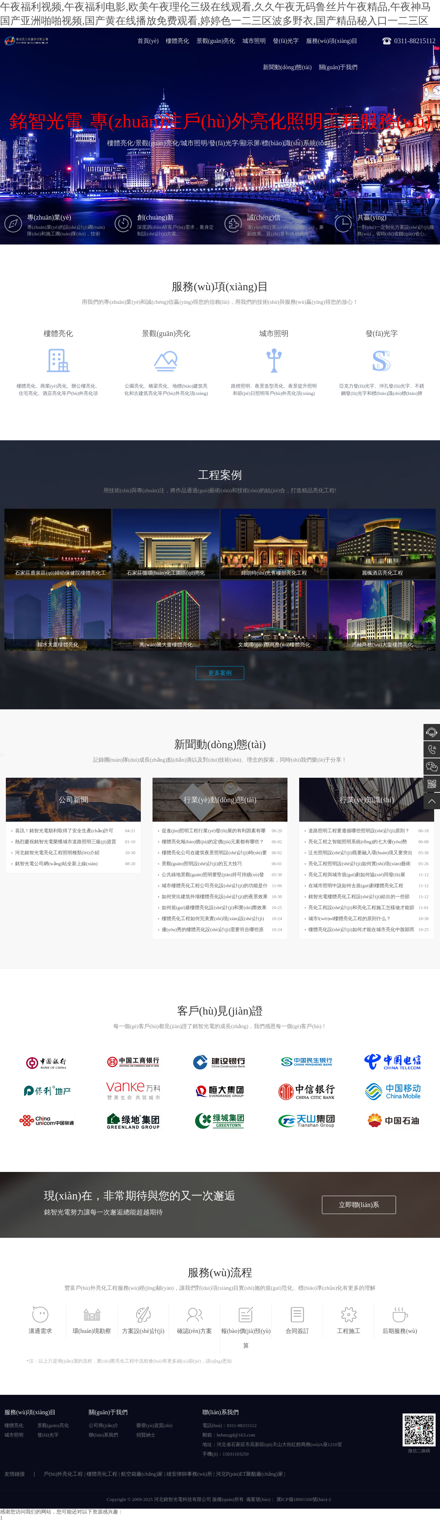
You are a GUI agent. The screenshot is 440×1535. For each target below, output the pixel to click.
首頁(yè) (148, 41)
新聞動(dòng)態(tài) (287, 67)
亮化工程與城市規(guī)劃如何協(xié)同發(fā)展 (356, 874)
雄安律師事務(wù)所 (189, 1474)
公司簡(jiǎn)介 (103, 1425)
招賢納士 (145, 1435)
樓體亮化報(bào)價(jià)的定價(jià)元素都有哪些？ (213, 841)
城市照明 (254, 41)
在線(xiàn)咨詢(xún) (431, 732)
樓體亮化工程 (102, 1474)
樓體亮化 (177, 41)
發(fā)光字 (286, 41)
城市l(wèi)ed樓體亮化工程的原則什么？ (349, 918)
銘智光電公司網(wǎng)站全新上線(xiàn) (56, 863)
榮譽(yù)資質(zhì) (154, 1425)
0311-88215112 (431, 749)
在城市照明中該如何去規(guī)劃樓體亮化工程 (355, 885)
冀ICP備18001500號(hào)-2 (303, 1499)
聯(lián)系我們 (103, 1435)
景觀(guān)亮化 (216, 41)
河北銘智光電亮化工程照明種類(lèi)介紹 (57, 852)
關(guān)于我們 (338, 67)
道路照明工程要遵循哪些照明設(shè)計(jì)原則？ (359, 830)
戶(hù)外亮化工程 (63, 1474)
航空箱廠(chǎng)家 (142, 1474)
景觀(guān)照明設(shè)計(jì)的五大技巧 (202, 863)
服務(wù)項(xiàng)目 (332, 41)
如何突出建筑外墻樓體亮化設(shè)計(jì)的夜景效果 (215, 896)
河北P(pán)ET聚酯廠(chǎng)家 (249, 1474)
